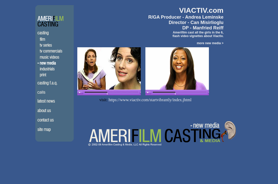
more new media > (210, 43)
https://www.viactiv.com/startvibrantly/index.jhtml (150, 100)
